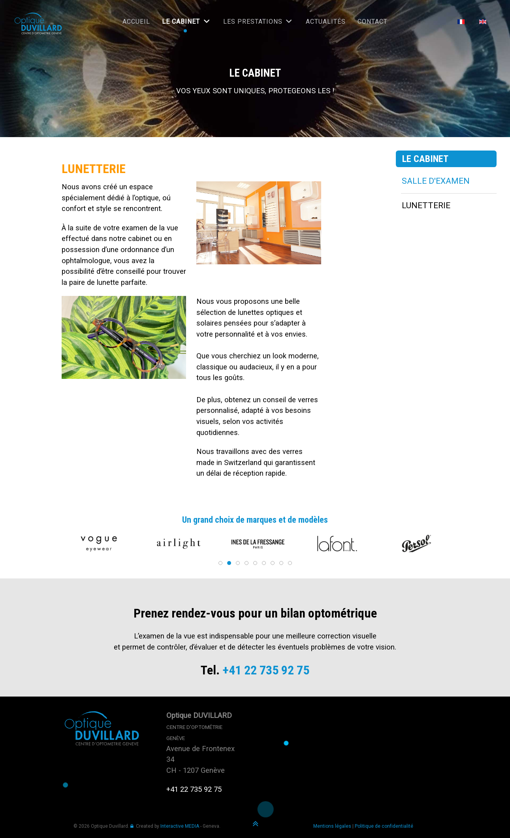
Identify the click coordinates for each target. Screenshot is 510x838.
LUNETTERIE (426, 205)
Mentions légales (332, 826)
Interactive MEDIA (179, 826)
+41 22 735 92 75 (265, 670)
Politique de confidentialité (384, 826)
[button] (81, 543)
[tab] (219, 563)
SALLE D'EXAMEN (436, 181)
